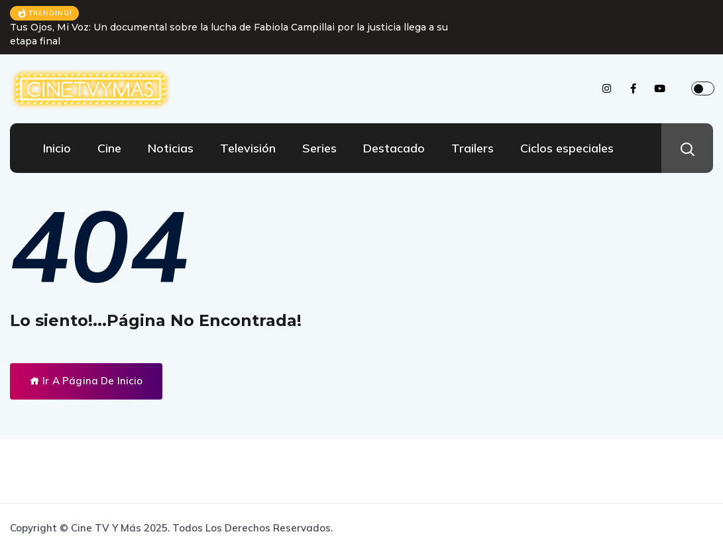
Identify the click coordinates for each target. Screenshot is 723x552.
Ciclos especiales (567, 148)
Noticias (171, 148)
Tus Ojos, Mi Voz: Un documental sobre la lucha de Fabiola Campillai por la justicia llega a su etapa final (229, 34)
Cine (109, 148)
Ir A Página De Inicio (86, 380)
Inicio (57, 148)
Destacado (394, 148)
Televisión (248, 148)
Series (319, 148)
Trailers (472, 148)
